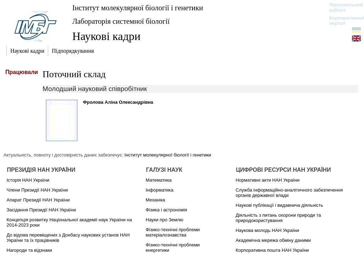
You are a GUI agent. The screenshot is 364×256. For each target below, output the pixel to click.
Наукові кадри (106, 36)
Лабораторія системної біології (120, 21)
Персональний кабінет (342, 7)
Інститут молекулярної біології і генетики (137, 8)
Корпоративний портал (342, 20)
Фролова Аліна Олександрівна (118, 102)
